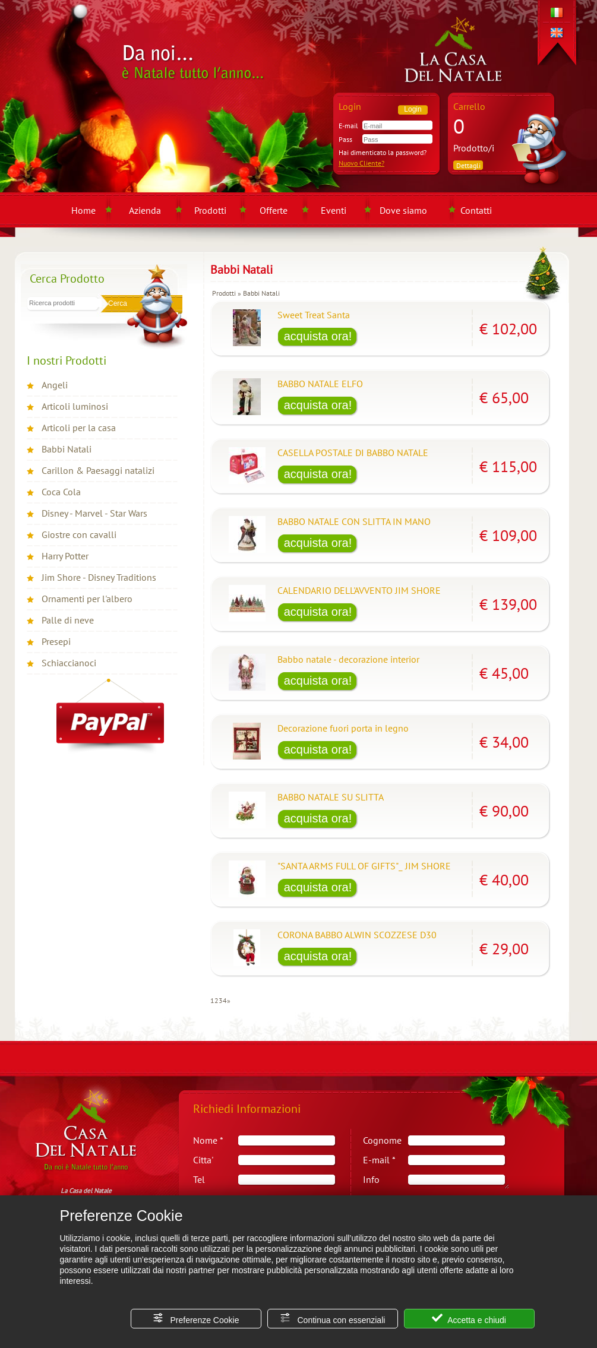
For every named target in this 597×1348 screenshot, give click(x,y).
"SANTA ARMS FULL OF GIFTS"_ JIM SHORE (364, 866)
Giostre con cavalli (79, 534)
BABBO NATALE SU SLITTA (330, 797)
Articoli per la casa (79, 427)
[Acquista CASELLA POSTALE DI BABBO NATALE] (317, 475)
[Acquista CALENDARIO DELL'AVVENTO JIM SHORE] (317, 613)
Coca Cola (61, 492)
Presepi (56, 641)
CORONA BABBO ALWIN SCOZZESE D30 (357, 935)
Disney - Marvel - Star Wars (94, 513)
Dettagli (468, 165)
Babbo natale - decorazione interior (348, 659)
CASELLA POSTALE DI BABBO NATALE (352, 452)
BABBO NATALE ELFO (320, 384)
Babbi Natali (66, 449)
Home (83, 210)
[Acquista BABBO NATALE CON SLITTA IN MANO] (317, 544)
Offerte (274, 210)
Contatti (476, 210)
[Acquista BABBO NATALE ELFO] (317, 406)
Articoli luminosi (75, 406)
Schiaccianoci (69, 663)
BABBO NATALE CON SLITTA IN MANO (354, 521)
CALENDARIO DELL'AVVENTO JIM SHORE (359, 590)
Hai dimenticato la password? (383, 152)
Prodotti (210, 210)
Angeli (55, 385)
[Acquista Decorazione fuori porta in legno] (317, 751)
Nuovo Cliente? (361, 163)
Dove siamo (403, 210)
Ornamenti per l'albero (87, 599)
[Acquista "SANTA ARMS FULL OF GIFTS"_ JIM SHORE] (317, 888)
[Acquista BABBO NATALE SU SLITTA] (317, 819)
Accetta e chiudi (469, 1318)
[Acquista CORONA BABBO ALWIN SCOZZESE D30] (317, 957)
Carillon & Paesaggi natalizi (98, 470)
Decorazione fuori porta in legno (343, 728)
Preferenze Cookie (196, 1318)
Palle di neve (68, 620)
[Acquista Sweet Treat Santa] (317, 337)
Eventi (333, 210)
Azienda (145, 210)
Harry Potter (65, 556)
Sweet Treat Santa (313, 315)
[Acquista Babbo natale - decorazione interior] (317, 682)
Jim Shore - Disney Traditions (99, 577)
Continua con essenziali (333, 1318)
